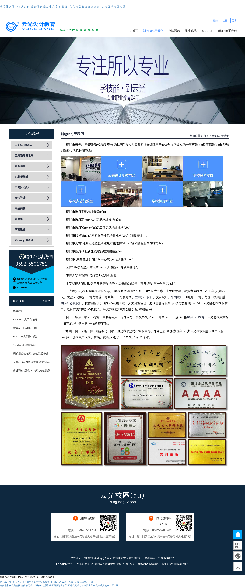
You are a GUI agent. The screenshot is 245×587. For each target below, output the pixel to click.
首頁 (206, 135)
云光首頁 (132, 30)
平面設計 (20, 229)
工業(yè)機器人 (23, 145)
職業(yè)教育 (195, 317)
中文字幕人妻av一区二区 (105, 585)
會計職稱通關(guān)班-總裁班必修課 (31, 372)
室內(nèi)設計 (22, 187)
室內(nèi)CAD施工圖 (25, 328)
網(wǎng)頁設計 (24, 240)
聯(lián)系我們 (227, 30)
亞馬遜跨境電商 (24, 155)
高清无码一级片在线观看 (35, 585)
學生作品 (191, 30)
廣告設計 (20, 197)
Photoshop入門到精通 (25, 319)
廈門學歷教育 (154, 569)
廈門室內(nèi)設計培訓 (118, 569)
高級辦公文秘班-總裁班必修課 (30, 353)
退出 (234, 20)
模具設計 (18, 311)
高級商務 (20, 208)
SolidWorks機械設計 (24, 345)
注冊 (225, 20)
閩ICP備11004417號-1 (175, 563)
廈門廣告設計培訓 (96, 569)
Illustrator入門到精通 (25, 336)
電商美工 (20, 219)
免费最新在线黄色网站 (11, 585)
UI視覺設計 (21, 176)
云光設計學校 (139, 569)
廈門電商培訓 (79, 569)
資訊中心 (207, 30)
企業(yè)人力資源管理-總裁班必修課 (31, 363)
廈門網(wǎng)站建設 (173, 569)
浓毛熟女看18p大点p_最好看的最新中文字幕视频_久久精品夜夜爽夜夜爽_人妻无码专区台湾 (63, 6)
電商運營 (20, 166)
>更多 (47, 301)
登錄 (215, 20)
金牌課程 (174, 30)
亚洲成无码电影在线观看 (80, 585)
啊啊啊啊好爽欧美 (58, 585)
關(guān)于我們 (153, 30)
